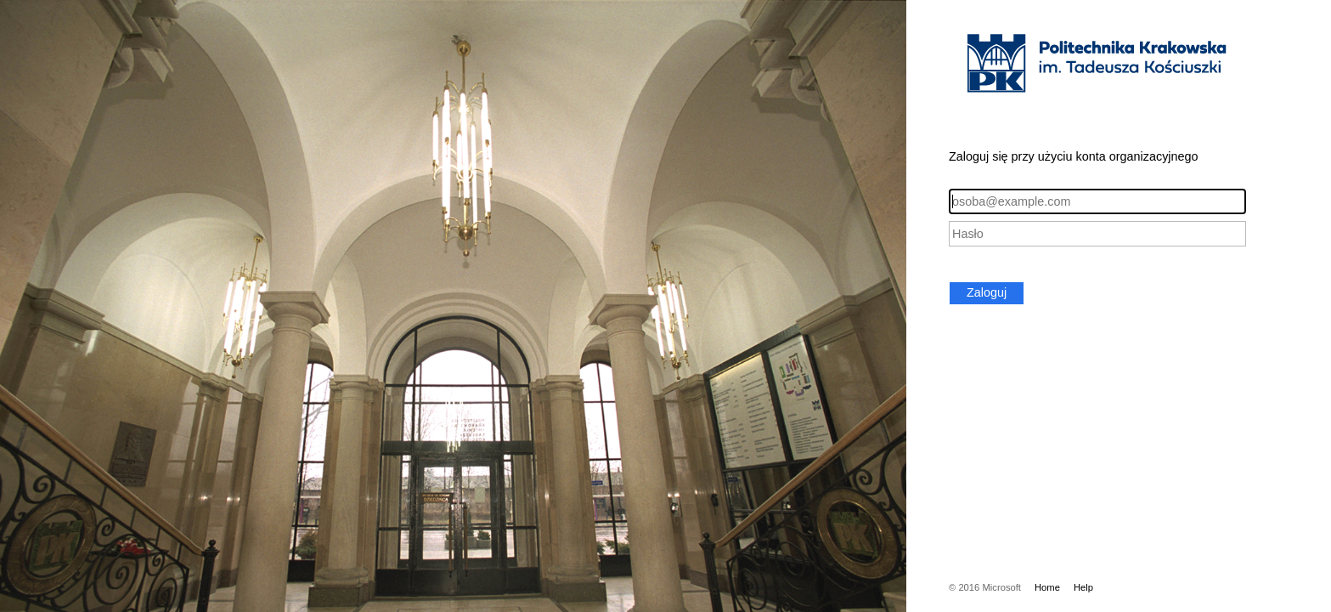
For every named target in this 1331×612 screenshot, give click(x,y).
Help (1083, 587)
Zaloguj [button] (987, 292)
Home (1047, 587)
